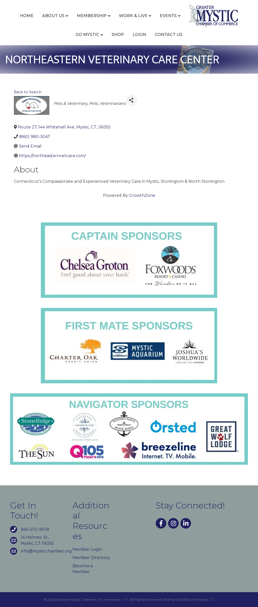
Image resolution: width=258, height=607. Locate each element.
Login (139, 34)
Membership (92, 15)
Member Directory (91, 557)
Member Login (87, 549)
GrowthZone (142, 195)
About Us (53, 15)
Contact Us (168, 34)
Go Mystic (87, 34)
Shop (118, 34)
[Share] (131, 100)
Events (168, 15)
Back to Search (28, 92)
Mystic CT (206, 599)
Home (27, 15)
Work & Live (133, 15)
